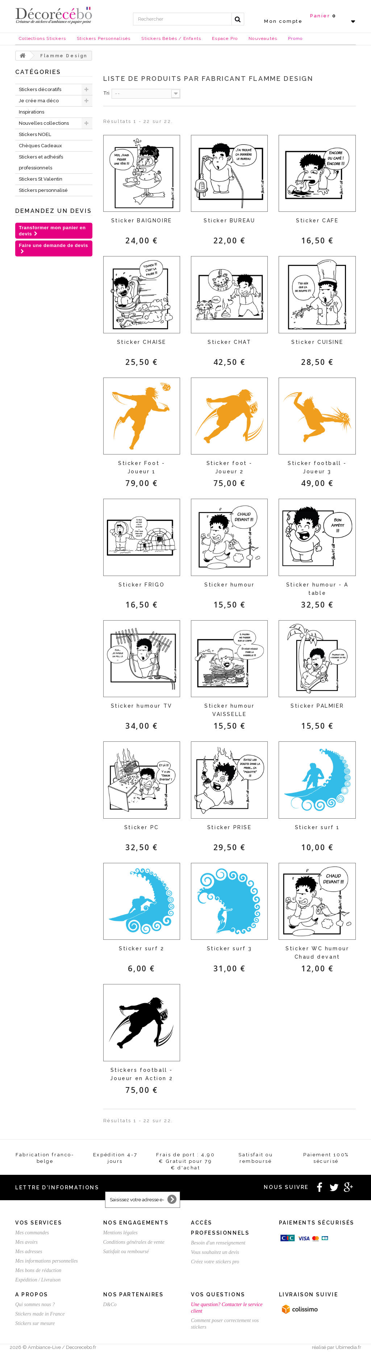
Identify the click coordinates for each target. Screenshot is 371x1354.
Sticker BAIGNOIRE (141, 220)
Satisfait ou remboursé (126, 1251)
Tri (106, 93)
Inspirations (31, 112)
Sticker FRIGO (141, 585)
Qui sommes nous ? (35, 1304)
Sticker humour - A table (317, 589)
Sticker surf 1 (317, 827)
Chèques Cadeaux (40, 145)
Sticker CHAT (229, 342)
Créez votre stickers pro (215, 1261)
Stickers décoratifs (40, 89)
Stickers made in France (39, 1314)
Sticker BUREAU (229, 220)
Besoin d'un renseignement (218, 1243)
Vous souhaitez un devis (215, 1252)
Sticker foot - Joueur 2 (230, 467)
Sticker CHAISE (141, 342)
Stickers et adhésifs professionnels (41, 162)
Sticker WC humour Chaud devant (317, 953)
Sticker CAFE (317, 220)
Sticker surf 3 (229, 948)
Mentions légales (120, 1232)
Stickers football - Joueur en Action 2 (141, 1074)
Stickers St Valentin (40, 179)
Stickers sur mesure (35, 1323)
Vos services (38, 1223)
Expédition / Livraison (38, 1280)
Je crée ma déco (39, 100)
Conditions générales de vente (133, 1242)
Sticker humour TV (141, 706)
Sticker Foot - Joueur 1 (141, 467)
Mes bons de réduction (38, 1270)
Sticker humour (229, 585)
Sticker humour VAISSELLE (229, 710)
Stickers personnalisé (43, 190)
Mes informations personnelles (46, 1261)
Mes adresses (28, 1251)
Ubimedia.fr (348, 1347)
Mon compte (283, 21)
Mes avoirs (26, 1242)
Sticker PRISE (229, 827)
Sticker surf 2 (141, 948)
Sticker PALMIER (317, 706)
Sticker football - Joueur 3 (317, 467)
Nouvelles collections (44, 123)
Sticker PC (141, 827)
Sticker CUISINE (317, 342)
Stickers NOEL (35, 134)
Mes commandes (32, 1232)
